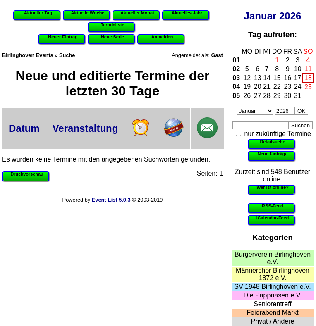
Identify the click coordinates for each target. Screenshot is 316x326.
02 (236, 68)
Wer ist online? (272, 187)
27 (257, 95)
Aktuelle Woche (88, 12)
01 (236, 60)
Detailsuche (272, 141)
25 (308, 86)
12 (247, 77)
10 (298, 68)
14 (267, 77)
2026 (290, 15)
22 (277, 86)
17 (298, 77)
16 (287, 77)
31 (298, 95)
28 (267, 95)
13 (257, 77)
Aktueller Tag (38, 12)
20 (257, 86)
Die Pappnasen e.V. (273, 295)
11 (308, 68)
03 (236, 77)
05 (236, 95)
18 (308, 77)
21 (267, 86)
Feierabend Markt (272, 312)
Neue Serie (112, 36)
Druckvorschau (26, 173)
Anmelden (162, 36)
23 (287, 86)
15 (277, 77)
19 (247, 86)
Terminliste (112, 24)
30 (287, 95)
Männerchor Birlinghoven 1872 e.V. (272, 274)
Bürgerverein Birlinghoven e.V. (273, 258)
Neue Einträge (272, 153)
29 (277, 95)
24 (298, 86)
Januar (260, 15)
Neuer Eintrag (62, 36)
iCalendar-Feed (272, 217)
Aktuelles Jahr (187, 12)
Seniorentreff (272, 303)
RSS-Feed (272, 205)
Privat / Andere (272, 321)
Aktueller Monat (137, 12)
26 (247, 95)
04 (236, 86)
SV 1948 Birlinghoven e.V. (272, 286)
